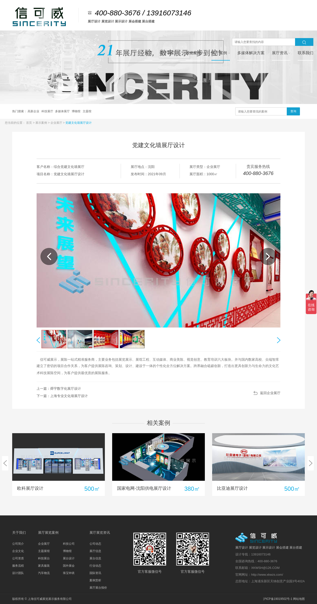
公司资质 (18, 558)
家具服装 (44, 565)
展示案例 (41, 122)
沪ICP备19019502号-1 (277, 599)
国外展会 (69, 565)
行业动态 (95, 565)
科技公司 (69, 543)
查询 (293, 111)
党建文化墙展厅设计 (78, 122)
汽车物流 (44, 573)
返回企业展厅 (270, 393)
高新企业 (34, 111)
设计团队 (18, 573)
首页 (29, 122)
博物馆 (76, 111)
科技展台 (44, 558)
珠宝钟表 (69, 573)
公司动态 (95, 543)
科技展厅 (47, 111)
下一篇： (62, 396)
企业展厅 (56, 122)
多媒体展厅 (62, 111)
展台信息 (95, 558)
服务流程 (18, 565)
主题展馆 (44, 551)
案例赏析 (95, 580)
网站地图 (299, 599)
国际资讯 (95, 573)
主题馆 (87, 111)
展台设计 (69, 558)
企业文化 (18, 551)
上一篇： (59, 388)
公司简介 (18, 543)
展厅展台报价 (98, 587)
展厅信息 (95, 551)
